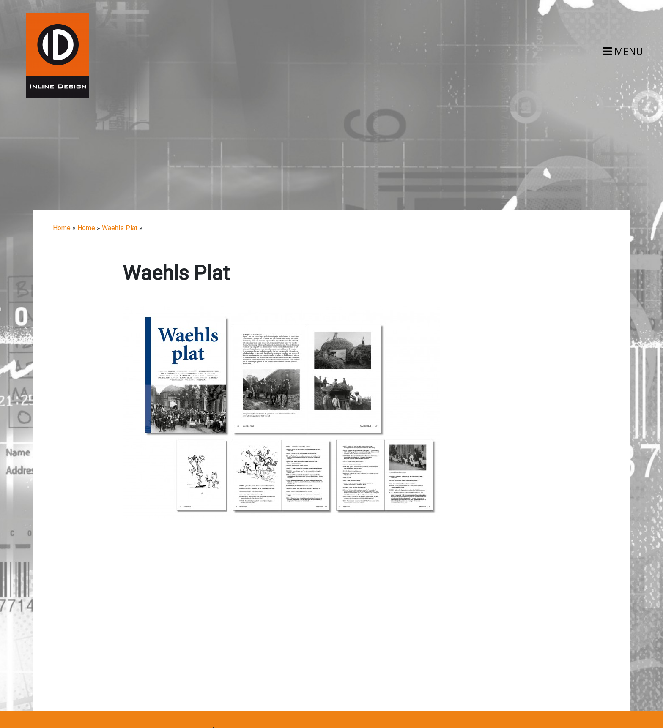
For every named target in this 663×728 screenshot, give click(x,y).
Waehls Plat (119, 228)
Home (62, 228)
